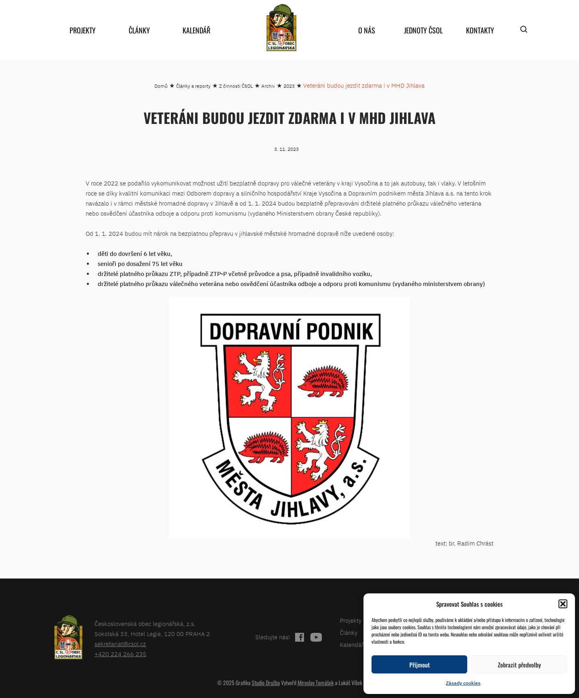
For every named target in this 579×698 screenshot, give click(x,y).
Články (139, 30)
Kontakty (480, 30)
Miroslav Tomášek (316, 682)
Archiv (268, 86)
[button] (563, 604)
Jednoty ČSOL (423, 30)
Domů (161, 86)
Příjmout (419, 664)
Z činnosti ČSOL (236, 86)
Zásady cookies (463, 683)
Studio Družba (266, 682)
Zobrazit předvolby (519, 664)
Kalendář (196, 30)
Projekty (83, 30)
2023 (289, 86)
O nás (366, 30)
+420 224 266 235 (120, 654)
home (281, 27)
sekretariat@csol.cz (120, 644)
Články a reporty (193, 86)
